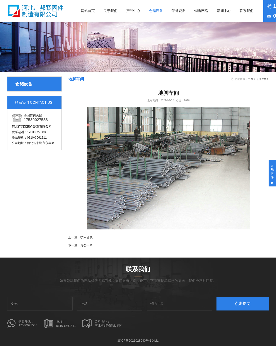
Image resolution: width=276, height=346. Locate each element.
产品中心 (133, 11)
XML (155, 340)
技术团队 (86, 237)
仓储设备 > (262, 79)
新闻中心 (224, 11)
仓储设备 (156, 11)
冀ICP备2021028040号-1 (135, 340)
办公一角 (86, 245)
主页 (250, 79)
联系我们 (247, 11)
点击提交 (242, 303)
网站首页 (88, 11)
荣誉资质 (179, 11)
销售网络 (201, 11)
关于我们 (111, 11)
